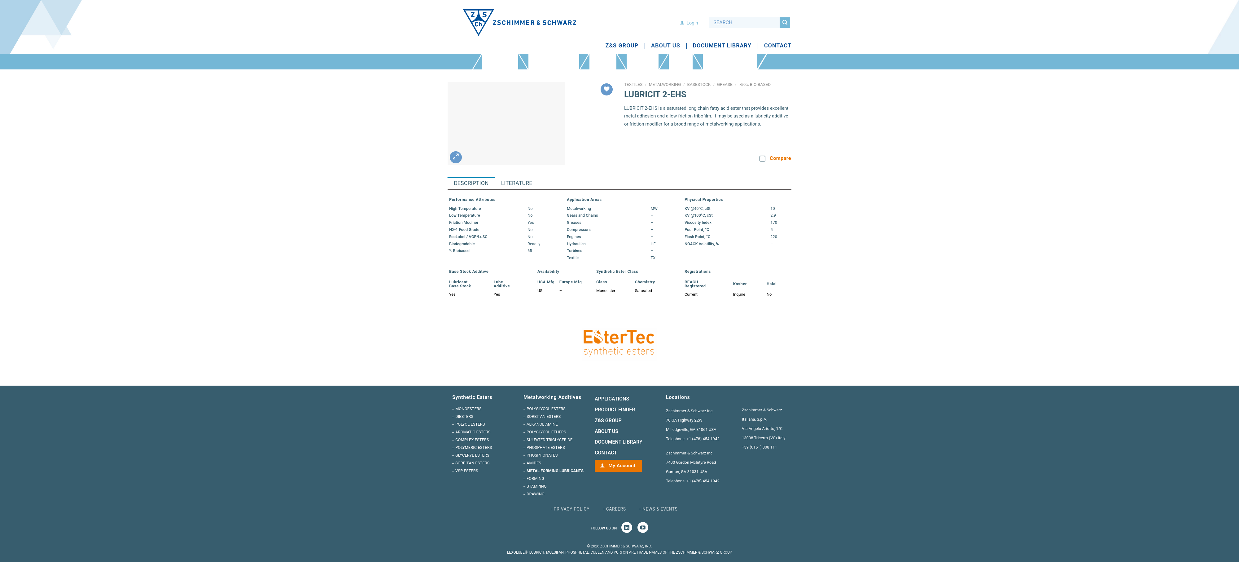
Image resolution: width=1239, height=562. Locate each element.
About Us (665, 46)
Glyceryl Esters (472, 455)
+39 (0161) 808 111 (759, 447)
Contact (777, 46)
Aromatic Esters (473, 432)
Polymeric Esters (473, 447)
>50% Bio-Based (755, 84)
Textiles (633, 84)
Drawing (536, 494)
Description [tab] (471, 183)
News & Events (659, 509)
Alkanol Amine (542, 424)
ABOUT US (606, 431)
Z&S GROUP (608, 420)
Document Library (722, 46)
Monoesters (468, 408)
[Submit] (785, 22)
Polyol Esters (470, 424)
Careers (616, 509)
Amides (534, 463)
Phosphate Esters (546, 447)
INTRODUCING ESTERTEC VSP (730, 62)
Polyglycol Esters (546, 408)
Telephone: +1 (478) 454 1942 (693, 438)
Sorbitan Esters (472, 463)
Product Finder (642, 62)
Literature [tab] (516, 183)
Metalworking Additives (554, 62)
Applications (603, 62)
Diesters (464, 416)
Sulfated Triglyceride (549, 439)
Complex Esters (472, 439)
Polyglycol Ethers (546, 432)
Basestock (699, 84)
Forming (535, 478)
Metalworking (665, 84)
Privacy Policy (572, 509)
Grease (725, 84)
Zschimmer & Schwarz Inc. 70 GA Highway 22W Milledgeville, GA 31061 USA (691, 420)
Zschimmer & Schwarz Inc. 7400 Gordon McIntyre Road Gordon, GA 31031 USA (691, 462)
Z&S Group (622, 46)
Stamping (537, 486)
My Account (621, 465)
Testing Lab (680, 62)
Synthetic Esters (500, 62)
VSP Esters (466, 470)
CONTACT (606, 453)
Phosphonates (542, 455)
